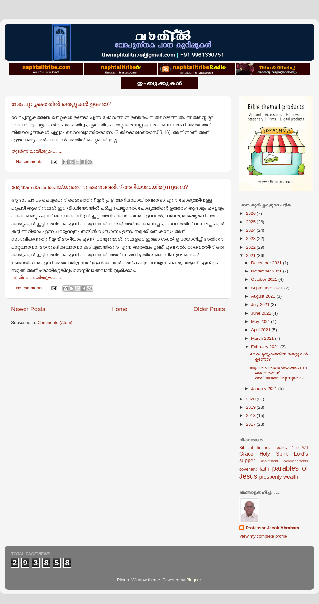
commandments (295, 461)
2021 (251, 255)
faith (264, 469)
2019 (251, 407)
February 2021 (265, 346)
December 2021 (267, 262)
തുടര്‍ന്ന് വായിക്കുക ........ (36, 151)
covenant (248, 469)
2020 (251, 399)
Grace (246, 454)
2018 (251, 415)
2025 (251, 222)
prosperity (270, 477)
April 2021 (261, 329)
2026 (251, 213)
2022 (251, 247)
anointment (269, 461)
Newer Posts (28, 309)
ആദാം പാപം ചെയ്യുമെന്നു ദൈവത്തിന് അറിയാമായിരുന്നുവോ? (99, 187)
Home (119, 309)
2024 (251, 230)
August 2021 (264, 296)
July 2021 (261, 304)
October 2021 (264, 279)
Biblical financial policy (263, 447)
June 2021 (261, 313)
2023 (251, 238)
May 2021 (261, 321)
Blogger (193, 580)
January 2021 (264, 388)
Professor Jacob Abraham (272, 528)
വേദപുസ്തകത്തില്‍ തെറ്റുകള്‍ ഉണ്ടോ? (61, 104)
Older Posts (209, 309)
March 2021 (263, 338)
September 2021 (267, 288)
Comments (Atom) (55, 322)
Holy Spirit (273, 454)
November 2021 (267, 271)
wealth (290, 477)
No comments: (30, 161)
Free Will (300, 448)
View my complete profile (263, 536)
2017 (251, 424)
